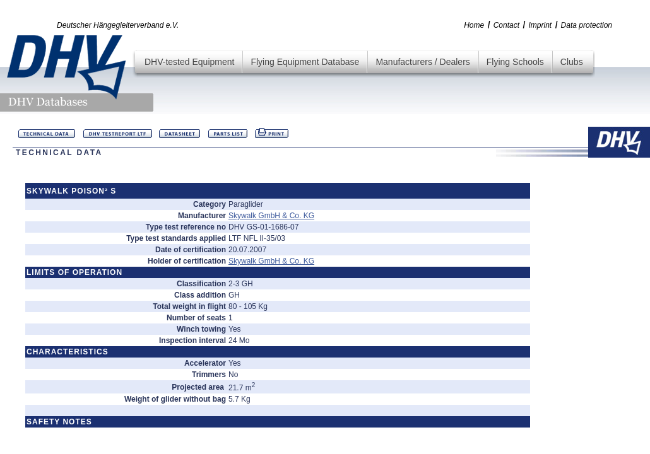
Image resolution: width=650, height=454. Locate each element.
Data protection (586, 25)
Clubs (571, 62)
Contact (506, 25)
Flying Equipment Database (305, 62)
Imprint (540, 25)
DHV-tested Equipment (189, 62)
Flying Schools (515, 62)
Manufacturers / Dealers (422, 62)
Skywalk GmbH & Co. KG (271, 215)
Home (474, 25)
